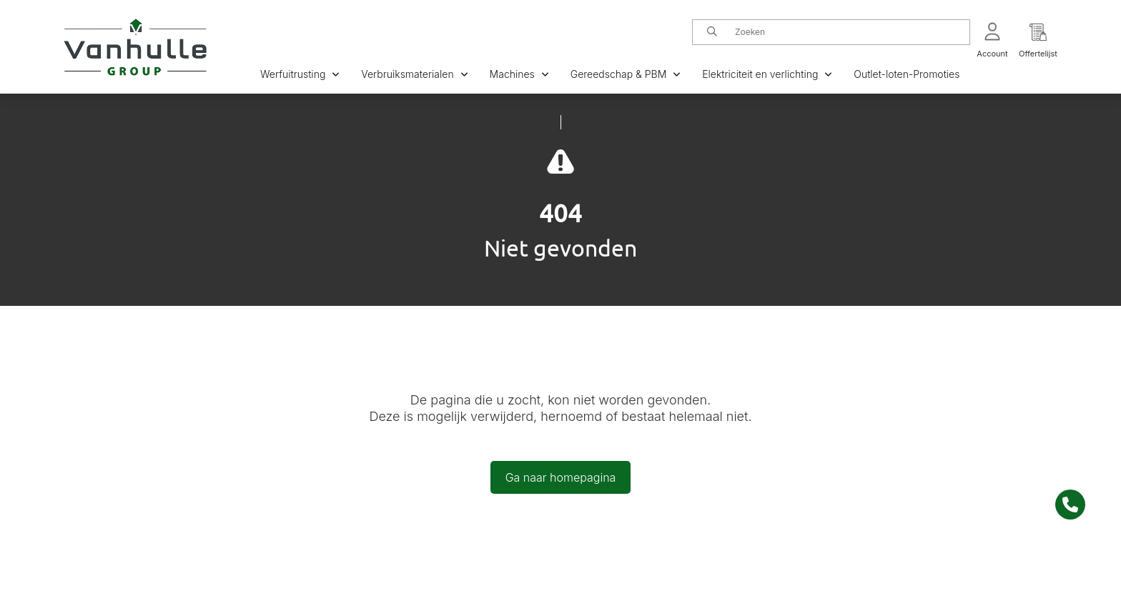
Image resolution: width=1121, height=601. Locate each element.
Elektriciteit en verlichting (767, 74)
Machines (519, 74)
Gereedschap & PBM (626, 74)
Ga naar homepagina (560, 477)
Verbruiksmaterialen (414, 74)
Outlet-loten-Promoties (906, 74)
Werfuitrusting (300, 74)
